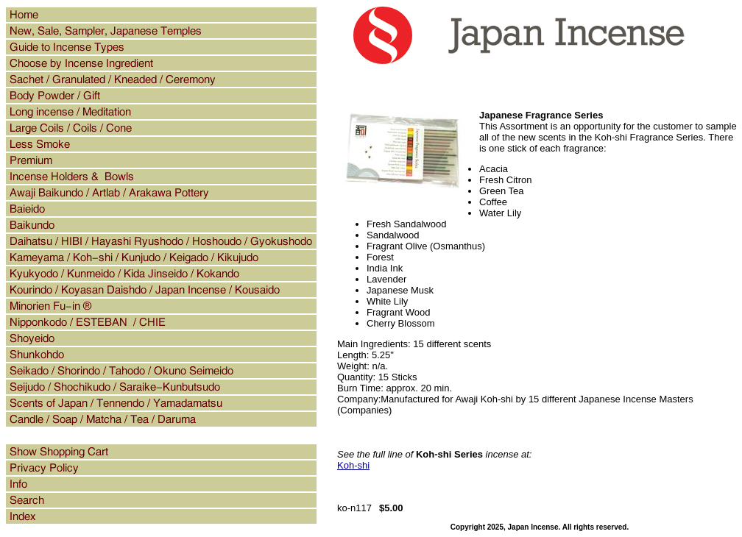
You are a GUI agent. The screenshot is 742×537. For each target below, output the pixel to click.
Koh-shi (353, 465)
